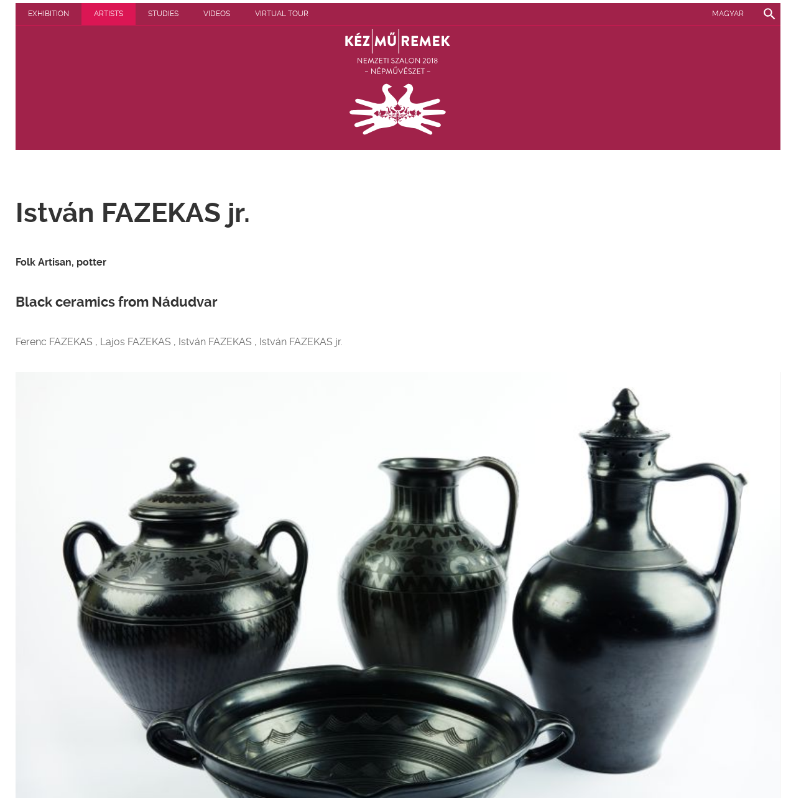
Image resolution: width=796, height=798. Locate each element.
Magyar (728, 13)
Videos (216, 13)
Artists (108, 13)
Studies (163, 13)
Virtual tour (281, 13)
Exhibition (48, 13)
